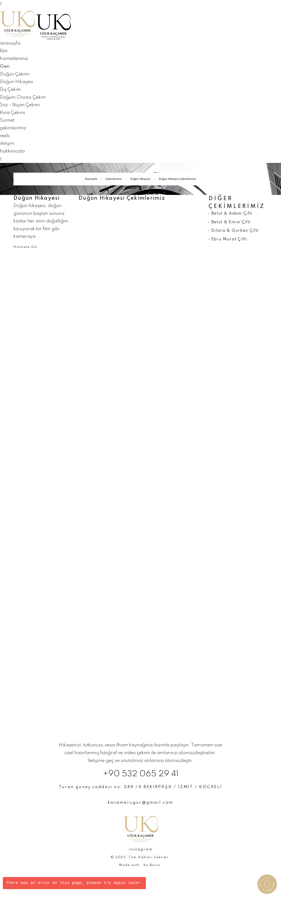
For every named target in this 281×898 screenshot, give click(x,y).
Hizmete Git (25, 247)
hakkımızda (12, 151)
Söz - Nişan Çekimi (20, 105)
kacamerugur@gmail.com (140, 802)
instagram (140, 849)
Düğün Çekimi (14, 74)
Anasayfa (91, 179)
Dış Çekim (10, 89)
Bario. (156, 865)
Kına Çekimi (12, 113)
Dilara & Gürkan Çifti (235, 230)
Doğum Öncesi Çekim (23, 97)
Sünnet (7, 120)
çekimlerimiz (13, 128)
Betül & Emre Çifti (231, 222)
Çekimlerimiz (113, 179)
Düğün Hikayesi (16, 82)
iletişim (7, 143)
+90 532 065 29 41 (140, 774)
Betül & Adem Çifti (232, 213)
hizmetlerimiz (14, 58)
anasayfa (10, 43)
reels (5, 136)
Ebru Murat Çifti (229, 239)
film (4, 51)
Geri (5, 66)
